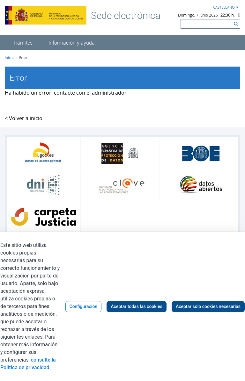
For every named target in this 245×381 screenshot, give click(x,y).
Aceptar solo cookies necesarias (208, 306)
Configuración (84, 306)
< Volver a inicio (23, 118)
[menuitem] (23, 42)
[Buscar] (206, 23)
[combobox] (225, 7)
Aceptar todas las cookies (136, 306)
